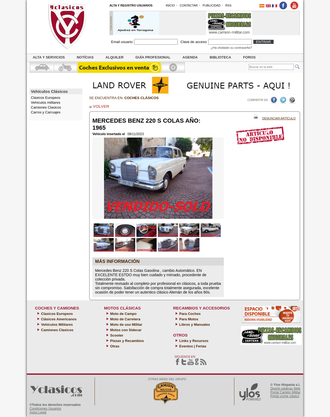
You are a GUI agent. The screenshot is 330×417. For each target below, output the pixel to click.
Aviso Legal (38, 412)
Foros (249, 57)
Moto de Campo (123, 314)
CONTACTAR (189, 5)
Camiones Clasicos (46, 107)
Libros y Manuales (194, 324)
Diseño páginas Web (285, 388)
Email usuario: (122, 42)
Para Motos (188, 319)
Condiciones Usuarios (45, 409)
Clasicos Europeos (56, 314)
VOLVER (101, 106)
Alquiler (114, 57)
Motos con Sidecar (125, 330)
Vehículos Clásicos (49, 91)
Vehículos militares (45, 102)
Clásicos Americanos (58, 319)
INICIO (170, 5)
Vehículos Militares (56, 324)
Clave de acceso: (194, 42)
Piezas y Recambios (126, 341)
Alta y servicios (49, 57)
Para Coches (189, 314)
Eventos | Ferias (192, 346)
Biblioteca (220, 57)
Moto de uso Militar (125, 324)
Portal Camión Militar (285, 392)
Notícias (85, 57)
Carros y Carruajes (45, 112)
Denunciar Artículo (279, 118)
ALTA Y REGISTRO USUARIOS (131, 5)
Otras (114, 346)
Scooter (116, 335)
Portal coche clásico (284, 396)
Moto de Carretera (124, 319)
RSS (228, 5)
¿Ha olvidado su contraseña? (231, 47)
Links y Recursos (193, 341)
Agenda (190, 57)
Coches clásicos (141, 98)
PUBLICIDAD (212, 5)
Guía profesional (153, 57)
